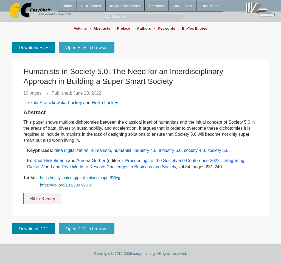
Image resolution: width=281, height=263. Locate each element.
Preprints (156, 6)
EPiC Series (91, 6)
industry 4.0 (145, 150)
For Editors (210, 6)
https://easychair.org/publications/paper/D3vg (80, 178)
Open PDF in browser (87, 47)
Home (67, 6)
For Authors (182, 6)
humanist (122, 150)
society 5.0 (217, 150)
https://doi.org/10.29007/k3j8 (65, 185)
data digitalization (71, 150)
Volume (80, 28)
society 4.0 (194, 150)
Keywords (166, 28)
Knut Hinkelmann (50, 160)
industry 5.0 (170, 150)
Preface (123, 28)
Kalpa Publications (125, 6)
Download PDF (33, 47)
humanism (101, 150)
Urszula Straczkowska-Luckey (52, 102)
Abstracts (101, 28)
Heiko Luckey (105, 102)
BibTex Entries (194, 28)
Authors (144, 28)
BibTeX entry (43, 197)
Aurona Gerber (90, 160)
